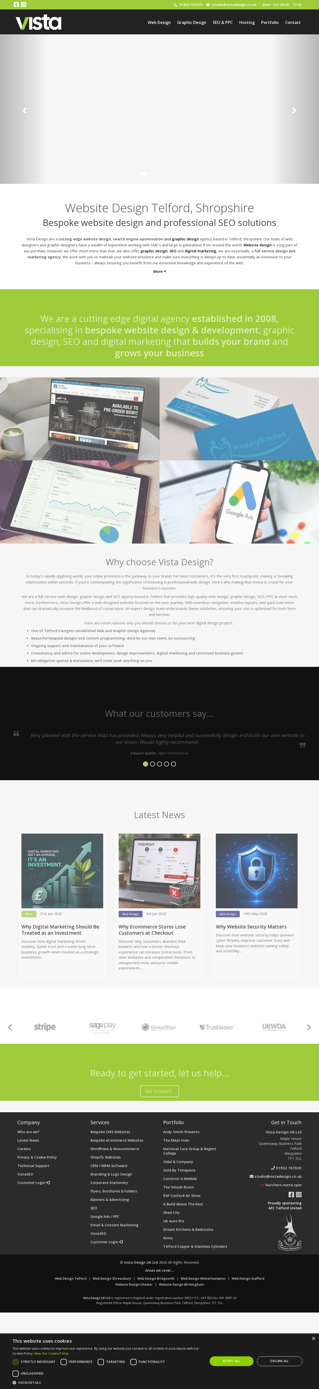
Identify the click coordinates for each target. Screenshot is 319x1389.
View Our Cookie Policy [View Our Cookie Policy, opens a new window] (51, 1353)
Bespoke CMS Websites (110, 1131)
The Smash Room (178, 1187)
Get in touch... (159, 1114)
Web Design (159, 22)
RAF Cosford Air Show (181, 1195)
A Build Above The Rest (183, 1204)
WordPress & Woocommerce (114, 1148)
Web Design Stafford (248, 1278)
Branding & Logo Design (111, 1174)
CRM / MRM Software (108, 1165)
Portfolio (270, 22)
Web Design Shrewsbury (112, 1278)
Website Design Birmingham (181, 1284)
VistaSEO (25, 1174)
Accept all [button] (231, 1361)
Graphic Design (191, 22)
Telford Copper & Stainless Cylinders (195, 1246)
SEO (93, 1208)
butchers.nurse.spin (281, 1184)
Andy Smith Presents (181, 1131)
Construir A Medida (180, 1178)
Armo (168, 1238)
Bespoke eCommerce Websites (116, 1140)
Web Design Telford (70, 1278)
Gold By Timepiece (179, 1170)
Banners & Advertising (109, 1199)
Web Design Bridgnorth (155, 1278)
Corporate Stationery (109, 1182)
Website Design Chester (134, 1284)
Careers (24, 1148)
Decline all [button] (279, 1361)
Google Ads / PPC (104, 1216)
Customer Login (33, 1182)
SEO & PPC (223, 22)
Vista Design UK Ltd (284, 1131)
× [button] (313, 1339)
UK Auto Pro (173, 1221)
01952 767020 (190, 4)
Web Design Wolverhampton (203, 1278)
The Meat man (176, 1140)
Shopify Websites (105, 1157)
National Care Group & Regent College (189, 1151)
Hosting (247, 22)
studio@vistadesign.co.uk (234, 4)
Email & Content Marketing (114, 1225)
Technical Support (33, 1165)
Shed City (171, 1212)
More (159, 271)
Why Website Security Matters (251, 949)
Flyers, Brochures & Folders (113, 1191)
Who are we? (28, 1131)
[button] (107, 1382)
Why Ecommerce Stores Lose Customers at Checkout (152, 952)
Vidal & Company (178, 1161)
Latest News (28, 1140)
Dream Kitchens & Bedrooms (188, 1229)
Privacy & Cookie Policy (37, 1157)
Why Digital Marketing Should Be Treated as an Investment (60, 952)
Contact (293, 22)
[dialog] (159, 1361)
